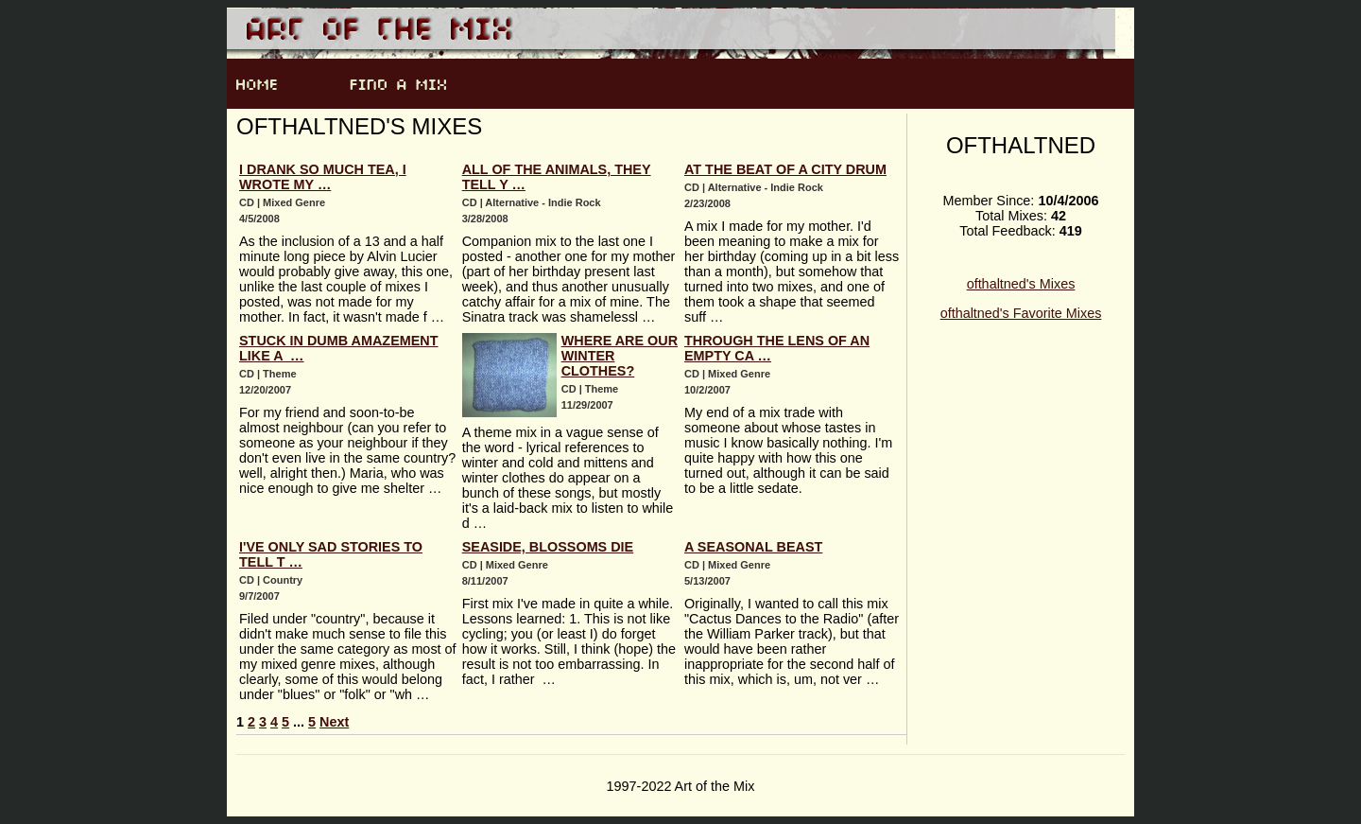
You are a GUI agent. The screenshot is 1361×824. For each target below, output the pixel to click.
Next (334, 721)
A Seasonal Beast (753, 546)
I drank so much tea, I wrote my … (322, 177)
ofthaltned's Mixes (1021, 283)
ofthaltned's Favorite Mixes (1021, 313)
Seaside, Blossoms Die (548, 546)
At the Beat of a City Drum (785, 169)
